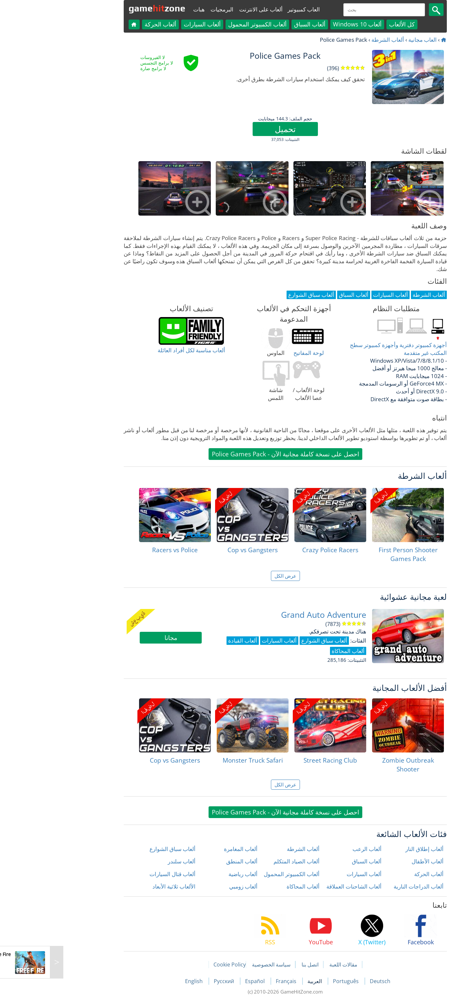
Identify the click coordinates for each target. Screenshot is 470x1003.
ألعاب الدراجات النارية (368, 886)
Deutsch (330, 981)
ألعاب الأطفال (377, 861)
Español (205, 981)
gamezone (106, 8)
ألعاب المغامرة (190, 849)
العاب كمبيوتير (253, 9)
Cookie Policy (179, 964)
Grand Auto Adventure (273, 614)
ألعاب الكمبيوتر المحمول (207, 24)
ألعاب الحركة (110, 24)
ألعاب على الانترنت (210, 9)
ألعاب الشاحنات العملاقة (303, 886)
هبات (148, 9)
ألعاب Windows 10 (307, 24)
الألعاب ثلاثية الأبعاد (123, 886)
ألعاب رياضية (192, 874)
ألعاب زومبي (193, 886)
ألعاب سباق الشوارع (122, 849)
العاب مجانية (372, 39)
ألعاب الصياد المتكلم (246, 861)
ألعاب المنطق (191, 861)
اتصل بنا (259, 964)
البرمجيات (171, 9)
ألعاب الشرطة (337, 39)
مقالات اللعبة (293, 964)
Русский (174, 981)
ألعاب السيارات (151, 24)
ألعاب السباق (259, 24)
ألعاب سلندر (131, 861)
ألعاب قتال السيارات (122, 874)
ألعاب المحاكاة (252, 886)
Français (236, 981)
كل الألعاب (352, 24)
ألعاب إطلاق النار (374, 849)
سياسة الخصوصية (221, 964)
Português (296, 981)
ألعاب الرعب (316, 849)
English (144, 981)
